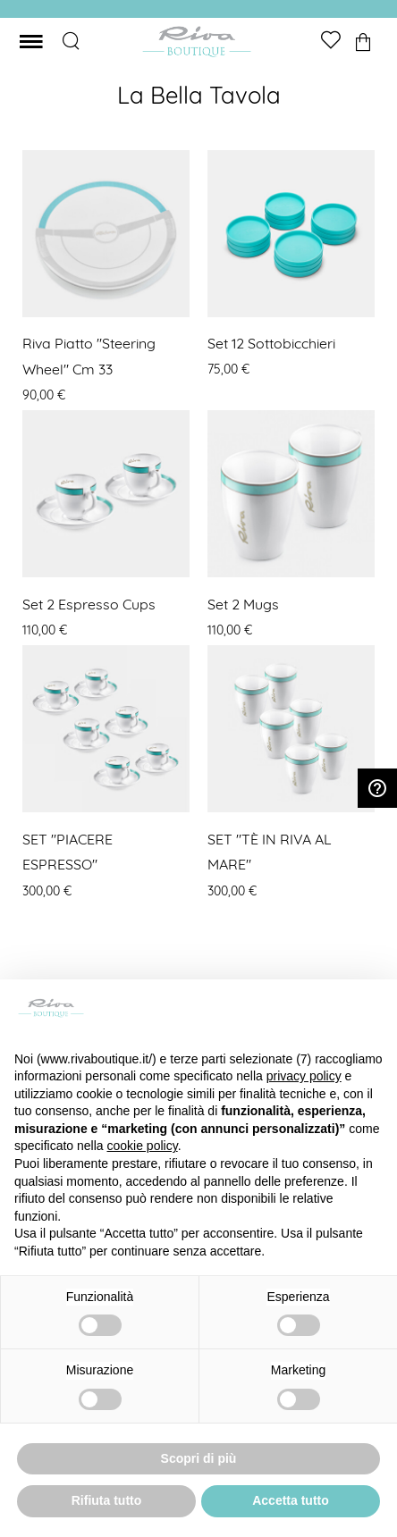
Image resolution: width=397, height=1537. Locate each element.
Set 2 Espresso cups (89, 604)
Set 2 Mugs (243, 604)
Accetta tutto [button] (290, 1500)
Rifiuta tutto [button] (107, 1500)
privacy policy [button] (304, 1076)
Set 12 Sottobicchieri (271, 343)
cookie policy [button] (142, 1145)
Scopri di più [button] (199, 1458)
